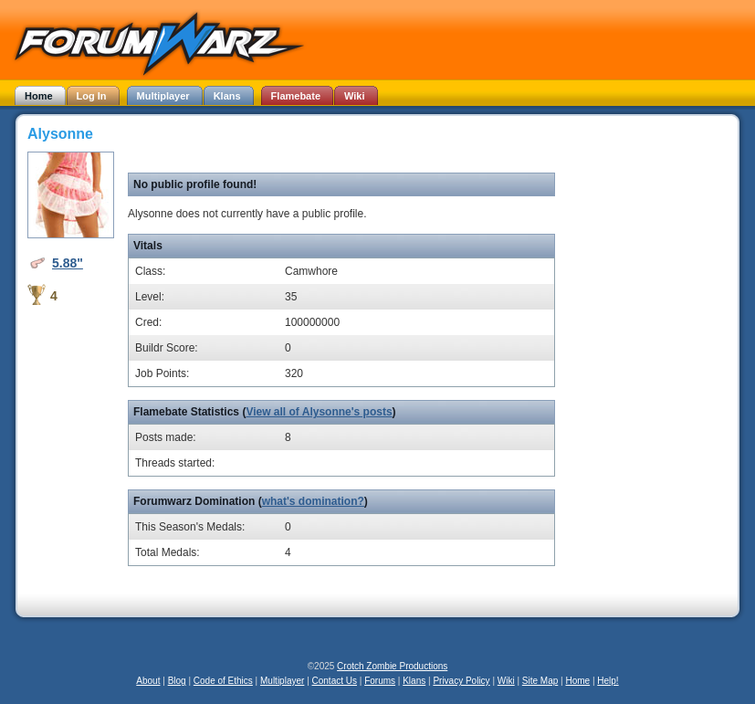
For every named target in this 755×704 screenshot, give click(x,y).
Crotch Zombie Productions (392, 666)
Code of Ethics (223, 681)
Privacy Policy (461, 681)
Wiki (506, 681)
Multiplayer (282, 681)
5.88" (67, 263)
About (148, 681)
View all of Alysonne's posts (319, 411)
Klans (414, 681)
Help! (607, 681)
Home (577, 681)
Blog (177, 681)
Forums (379, 681)
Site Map (540, 681)
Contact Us (334, 681)
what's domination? (313, 501)
